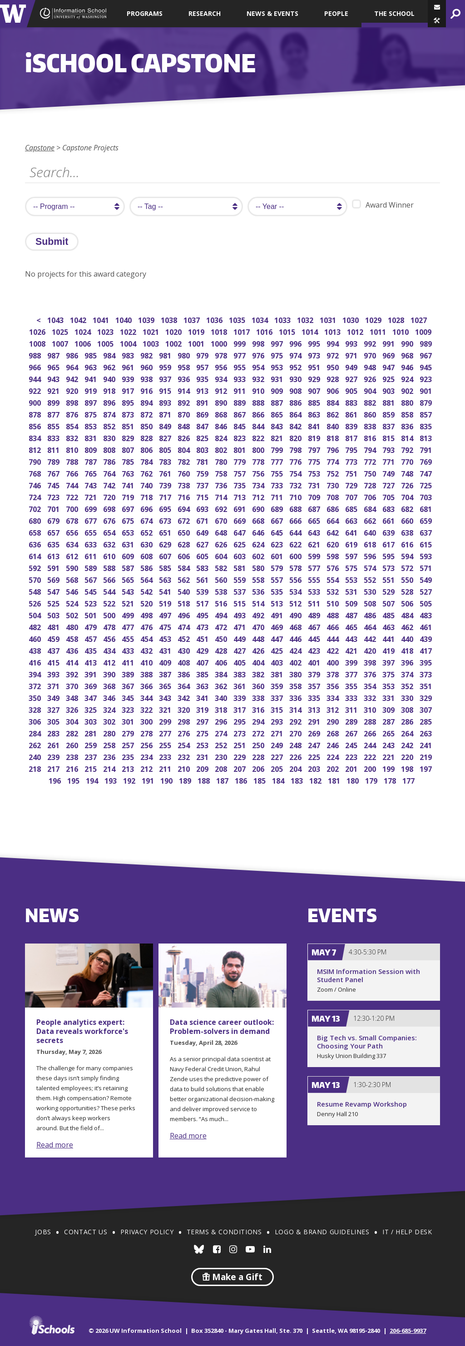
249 (277, 744)
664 (333, 520)
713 (240, 496)
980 (184, 354)
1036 (215, 319)
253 (203, 744)
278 (147, 732)
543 (128, 591)
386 (184, 673)
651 (165, 532)
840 (333, 425)
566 (110, 579)
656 (72, 532)
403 (277, 662)
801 (240, 449)
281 (91, 732)
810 (72, 449)
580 (259, 567)
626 (221, 543)
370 (72, 685)
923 (426, 378)
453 (165, 638)
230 (221, 756)
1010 (401, 331)
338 (259, 697)
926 (370, 378)
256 (147, 744)
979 (203, 354)
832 (72, 437)
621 (314, 543)
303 (91, 721)
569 (54, 579)
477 (128, 626)
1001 (197, 343)
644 (296, 532)
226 (296, 756)
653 (128, 532)
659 (426, 520)
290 (333, 721)
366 (147, 685)
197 (426, 768)
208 (221, 768)
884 (333, 402)
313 (314, 709)
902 (408, 390)
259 (91, 744)
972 (333, 354)
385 (203, 673)
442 (370, 638)
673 (165, 520)
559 (240, 579)
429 (203, 650)
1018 (219, 331)
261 (54, 744)
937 (165, 378)
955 (240, 366)
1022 (128, 331)
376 (370, 673)
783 (165, 461)
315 (277, 709)
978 (221, 354)
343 (165, 697)
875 (91, 413)
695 (165, 508)
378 (333, 673)
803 (203, 449)
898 (72, 402)
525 (54, 602)
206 (259, 768)
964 (72, 366)
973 (314, 354)
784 (147, 461)
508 (370, 602)
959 (165, 366)
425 (277, 650)
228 (259, 756)
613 (54, 555)
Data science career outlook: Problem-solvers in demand (222, 1026)
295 (240, 721)
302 (110, 721)
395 (426, 662)
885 (314, 402)
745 (54, 484)
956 (221, 366)
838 (370, 425)
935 (203, 378)
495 (203, 614)
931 (277, 378)
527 (426, 591)
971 (352, 354)
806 (147, 449)
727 (389, 484)
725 (426, 484)
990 (408, 343)
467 (314, 626)
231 (203, 756)
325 (91, 709)
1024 (83, 331)
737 (203, 484)
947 (389, 366)
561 (203, 579)
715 (203, 496)
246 (333, 744)
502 (72, 614)
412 (110, 662)
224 (333, 756)
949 (352, 366)
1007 (60, 343)
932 (259, 378)
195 (74, 780)
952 (296, 366)
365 (165, 685)
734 (259, 484)
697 (128, 508)
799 (277, 449)
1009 (424, 331)
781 (203, 461)
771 (389, 461)
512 (296, 602)
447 (277, 638)
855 (54, 425)
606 (184, 555)
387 (165, 673)
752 (333, 473)
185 (260, 780)
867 (240, 413)
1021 (151, 331)
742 (110, 484)
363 (203, 685)
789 (54, 461)
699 (91, 508)
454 (147, 638)
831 (91, 437)
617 (389, 543)
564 (147, 579)
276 (184, 732)
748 (408, 473)
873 (128, 413)
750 (370, 473)
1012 (355, 331)
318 (221, 709)
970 (370, 354)
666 (296, 520)
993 (352, 343)
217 (54, 768)
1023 (106, 331)
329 (426, 697)
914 (184, 390)
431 (165, 650)
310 (370, 709)
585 (165, 567)
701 (54, 508)
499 (128, 614)
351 (426, 685)
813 (426, 437)
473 (203, 626)
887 (277, 402)
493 (240, 614)
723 (54, 496)
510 (333, 602)
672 (184, 520)
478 (110, 626)
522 (110, 602)
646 (259, 532)
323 (128, 709)
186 (241, 780)
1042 (78, 319)
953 (277, 366)
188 (204, 780)
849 (165, 425)
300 (147, 721)
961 (128, 366)
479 (91, 626)
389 (128, 673)
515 (240, 602)
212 (147, 768)
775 (314, 461)
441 (389, 638)
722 (72, 496)
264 (408, 732)
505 (426, 602)
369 (91, 685)
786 (110, 461)
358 (296, 685)
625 (240, 543)
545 (91, 591)
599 (314, 555)
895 (128, 402)
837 (389, 425)
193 (111, 780)
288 (370, 721)
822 (259, 437)
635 (54, 543)
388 (147, 673)
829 (128, 437)
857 (426, 413)
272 (259, 732)
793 (389, 449)
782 (184, 461)
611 (91, 555)
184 (279, 780)
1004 (128, 343)
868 (221, 413)
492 (259, 614)
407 (203, 662)
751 (352, 473)
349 (54, 697)
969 (389, 354)
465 (352, 626)
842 (296, 425)
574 (370, 567)
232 (184, 756)
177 (409, 780)
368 (110, 685)
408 (184, 662)
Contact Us (85, 1231)
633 (91, 543)
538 (221, 591)
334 (333, 697)
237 (91, 756)
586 (147, 567)
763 (128, 473)
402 (296, 662)
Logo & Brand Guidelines (322, 1231)
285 (426, 721)
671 (203, 520)
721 (91, 496)
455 (128, 638)
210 (184, 768)
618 (370, 543)
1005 (106, 343)
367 (128, 685)
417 (426, 650)
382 (259, 673)
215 (91, 768)
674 (147, 520)
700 (72, 508)
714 (221, 496)
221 (389, 756)
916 (147, 390)
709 (314, 496)
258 (110, 744)
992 (370, 343)
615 (426, 543)
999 (240, 343)
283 (54, 732)
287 (389, 721)
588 (110, 567)
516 (221, 602)
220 (408, 756)
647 (240, 532)
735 (240, 484)
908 (296, 390)
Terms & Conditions (224, 1231)
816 (370, 437)
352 (408, 685)
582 (221, 567)
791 (426, 449)
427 (240, 650)
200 (370, 768)
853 (91, 425)
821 (277, 437)
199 (389, 768)
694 (184, 508)
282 (72, 732)
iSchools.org (51, 1325)
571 (426, 567)
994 (333, 343)
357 (314, 685)
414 (72, 662)
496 (184, 614)
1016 (265, 331)
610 (110, 555)
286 (408, 721)
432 (147, 650)
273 (240, 732)
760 (184, 473)
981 (165, 354)
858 (408, 413)
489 (314, 614)
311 (352, 709)
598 (333, 555)
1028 (396, 319)
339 (240, 697)
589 (91, 567)
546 (72, 591)
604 (221, 555)
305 (54, 721)
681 (426, 508)
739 (165, 484)
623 (277, 543)
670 (221, 520)
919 (91, 390)
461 (426, 626)
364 (184, 685)
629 (165, 543)
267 (352, 732)
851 (128, 425)
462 (408, 626)
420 (370, 650)
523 (91, 602)
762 (147, 473)
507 (389, 602)
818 (333, 437)
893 (165, 402)
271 (277, 732)
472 (221, 626)
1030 (351, 319)
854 (72, 425)
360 (259, 685)
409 (165, 662)
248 (296, 744)
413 (91, 662)
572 (408, 567)
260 (72, 744)
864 (296, 413)
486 (370, 614)
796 (333, 449)
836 (408, 425)
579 (277, 567)
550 (408, 579)
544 (110, 591)
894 (147, 402)
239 (54, 756)
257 (128, 744)
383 (240, 673)
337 (277, 697)
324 (110, 709)
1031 (328, 319)
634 (72, 543)
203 (314, 768)
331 (389, 697)
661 (389, 520)
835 (426, 425)
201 (352, 768)
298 (184, 721)
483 (426, 614)
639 (389, 532)
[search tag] (186, 206)
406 (221, 662)
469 (277, 626)
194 (92, 780)
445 (314, 638)
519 (165, 602)
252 (221, 744)
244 (370, 744)
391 (91, 673)
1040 (124, 319)
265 (389, 732)
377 (352, 673)
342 (184, 697)
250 (259, 744)
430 (184, 650)
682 (408, 508)
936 (184, 378)
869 (203, 413)
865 (277, 413)
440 (408, 638)
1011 (378, 331)
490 (296, 614)
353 (389, 685)
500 (110, 614)
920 (72, 390)
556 (296, 579)
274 (221, 732)
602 (259, 555)
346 (110, 697)
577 (314, 567)
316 (259, 709)
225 (314, 756)
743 (91, 484)
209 (203, 768)
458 (72, 638)
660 (408, 520)
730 (333, 484)
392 (72, 673)
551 (389, 579)
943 (54, 378)
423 (314, 650)
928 (333, 378)
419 (389, 650)
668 (259, 520)
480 (72, 626)
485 (389, 614)
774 (333, 461)
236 (110, 756)
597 (352, 555)
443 (352, 638)
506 (408, 602)
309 (389, 709)
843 (277, 425)
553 (352, 579)
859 (389, 413)
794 (370, 449)
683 (389, 508)
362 (221, 685)
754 (296, 473)
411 (128, 662)
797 (314, 449)
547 (54, 591)
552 (370, 579)
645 (277, 532)
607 (165, 555)
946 (408, 366)
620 (333, 543)
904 (370, 390)
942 (72, 378)
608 (147, 555)
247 (314, 744)
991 (389, 343)
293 (277, 721)
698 (110, 508)
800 (259, 449)
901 (426, 390)
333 (352, 697)
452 (184, 638)
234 (147, 756)
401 (314, 662)
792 (408, 449)
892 (184, 402)
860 (370, 413)
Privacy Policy (146, 1231)
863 (314, 413)
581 (240, 567)
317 (240, 709)
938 (147, 378)
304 (72, 721)
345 (128, 697)
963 (91, 366)
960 (147, 366)
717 (165, 496)
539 (203, 591)
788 (72, 461)
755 (277, 473)
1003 (151, 343)
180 (353, 780)
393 (54, 673)
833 (54, 437)
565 (128, 579)
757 (240, 473)
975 (277, 354)
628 (184, 543)
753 (314, 473)
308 (408, 709)
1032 (306, 319)
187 (223, 780)
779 (240, 461)
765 (91, 473)
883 (352, 402)
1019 (197, 331)
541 (165, 591)
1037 (192, 319)
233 (165, 756)
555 (314, 579)
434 (110, 650)
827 (165, 437)
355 (352, 685)
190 (167, 780)
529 (389, 591)
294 (259, 721)
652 (147, 532)
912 (221, 390)
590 (72, 567)
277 (165, 732)
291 (314, 721)
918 (110, 390)
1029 (374, 319)
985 (91, 354)
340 (221, 697)
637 (426, 532)
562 (184, 579)
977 (240, 354)
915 (165, 390)
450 (221, 638)
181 (334, 780)
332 (370, 697)
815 (389, 437)
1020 (174, 331)
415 (54, 662)
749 (389, 473)
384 (221, 673)
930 (296, 378)
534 (296, 591)
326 (72, 709)
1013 (333, 331)
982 (147, 354)
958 (184, 366)
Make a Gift (232, 1277)
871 (165, 413)
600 (296, 555)
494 (221, 614)
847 (203, 425)
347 (91, 697)
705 (389, 496)
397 (389, 662)
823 (240, 437)
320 (184, 709)
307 (426, 709)
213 (128, 768)
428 (221, 650)
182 (316, 780)
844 (259, 425)
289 (352, 721)
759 (203, 473)
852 (110, 425)
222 (370, 756)
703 (426, 496)
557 (277, 579)
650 (184, 532)
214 (110, 768)
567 (91, 579)
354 (370, 685)
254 (184, 744)
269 (314, 732)
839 (352, 425)
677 (91, 520)
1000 (219, 343)
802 (221, 449)
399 (352, 662)
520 (147, 602)
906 (333, 390)
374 (408, 673)
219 (426, 756)
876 (72, 413)
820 (296, 437)
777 (277, 461)
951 (314, 366)
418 (408, 650)
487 (352, 614)
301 (128, 721)
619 (352, 543)
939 (128, 378)
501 (91, 614)
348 (72, 697)
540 (184, 591)
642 (333, 532)
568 (72, 579)
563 (165, 579)
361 (240, 685)
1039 (147, 319)
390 (110, 673)
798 (296, 449)
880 (408, 402)
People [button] (336, 13)
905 (352, 390)
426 (259, 650)
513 (277, 602)
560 (221, 579)
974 (296, 354)
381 (277, 673)
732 (296, 484)
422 (333, 650)
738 (184, 484)
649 (203, 532)
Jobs (43, 1231)
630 (147, 543)
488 (333, 614)
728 (370, 484)
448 (259, 638)
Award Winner (383, 204)
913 (203, 390)
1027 (419, 319)
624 (259, 543)
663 (352, 520)
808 (110, 449)
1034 (260, 319)
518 (184, 602)
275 (203, 732)
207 (240, 768)
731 (314, 484)
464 (370, 626)
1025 (60, 331)
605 (203, 555)
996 (296, 343)
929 (314, 378)
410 (147, 662)
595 (389, 555)
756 (259, 473)
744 (72, 484)
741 (128, 484)
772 (370, 461)
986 (72, 354)
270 (296, 732)
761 (165, 473)
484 (408, 614)
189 (185, 780)
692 (221, 508)
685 (352, 508)
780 (221, 461)
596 (370, 555)
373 (426, 673)
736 (221, 484)
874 (110, 413)
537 (240, 591)
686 (333, 508)
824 (221, 437)
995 (314, 343)
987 (54, 354)
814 (408, 437)
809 (91, 449)
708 (333, 496)
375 (389, 673)
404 (259, 662)
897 (91, 402)
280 (110, 732)
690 (259, 508)
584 (184, 567)
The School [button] (394, 13)
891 (203, 402)
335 (314, 697)
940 (110, 378)
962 (110, 366)
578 (296, 567)
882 (370, 402)
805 (165, 449)
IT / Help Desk (407, 1231)
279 (128, 732)
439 (426, 638)
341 (203, 697)
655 (91, 532)
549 (426, 579)
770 (408, 461)
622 (296, 543)
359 (277, 685)
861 (352, 413)
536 (259, 591)
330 (408, 697)
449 (240, 638)
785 (128, 461)
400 (333, 662)
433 (128, 650)
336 (296, 697)
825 (203, 437)
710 (296, 496)
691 (240, 508)
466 (333, 626)
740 (147, 484)
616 (408, 543)
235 (128, 756)
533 (314, 591)
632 (110, 543)
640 (370, 532)
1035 (237, 319)
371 (54, 685)
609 (128, 555)
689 (277, 508)
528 (408, 591)
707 (352, 496)
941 (91, 378)
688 (296, 508)
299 (165, 721)
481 (54, 626)
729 (352, 484)
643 (314, 532)
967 (426, 354)
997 (277, 343)
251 (240, 744)
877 (54, 413)
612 (72, 555)
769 (426, 461)
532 (333, 591)
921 (54, 390)
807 (128, 449)
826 (184, 437)
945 (426, 366)
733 (277, 484)
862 (333, 413)
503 (54, 614)
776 (296, 461)
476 (147, 626)
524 (72, 602)
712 (259, 496)
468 (296, 626)
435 (91, 650)
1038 (169, 319)
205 (277, 768)
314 (296, 709)
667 (277, 520)
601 (277, 555)
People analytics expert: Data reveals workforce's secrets (82, 1031)
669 (240, 520)
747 (426, 473)
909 (277, 390)
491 (277, 614)
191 (148, 780)
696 (147, 508)
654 (110, 532)
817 (352, 437)
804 (184, 449)
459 (54, 638)
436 (72, 650)
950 (333, 366)
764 (110, 473)
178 (390, 780)
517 (203, 602)
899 (54, 402)
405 (240, 662)
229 (240, 756)
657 (54, 532)
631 (128, 543)
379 (314, 673)
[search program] (75, 206)
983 (128, 354)
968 (408, 354)
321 (165, 709)
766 (72, 473)
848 (184, 425)
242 (408, 744)
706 (370, 496)
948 (370, 366)
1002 (174, 343)
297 (203, 721)
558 (259, 579)
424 (296, 650)
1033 (283, 319)
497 (165, 614)
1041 (101, 319)
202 (333, 768)
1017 (242, 331)
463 (389, 626)
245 (352, 744)
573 (389, 567)
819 (314, 437)
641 (352, 532)
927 (352, 378)
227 (277, 756)
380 (296, 673)
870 (184, 413)
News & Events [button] (272, 13)
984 (110, 354)
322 (147, 709)
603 (240, 555)
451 (203, 638)
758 (221, 473)
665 (314, 520)
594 (408, 555)
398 (370, 662)
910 (259, 390)
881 (389, 402)
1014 (310, 331)
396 (408, 662)
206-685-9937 (408, 1330)
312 (333, 709)
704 (408, 496)
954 (259, 366)
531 (352, 591)
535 (277, 591)
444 (333, 638)
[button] (437, 20)
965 (54, 366)
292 (296, 721)
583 (203, 567)
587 (128, 567)
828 (147, 437)
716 (184, 496)
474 (184, 626)
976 (259, 354)
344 (147, 697)
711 (277, 496)
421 (352, 650)
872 (147, 413)
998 (259, 343)
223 (352, 756)
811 (54, 449)
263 (426, 732)
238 (72, 756)
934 (221, 378)
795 (352, 449)
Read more (54, 1145)
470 (259, 626)
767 (54, 473)
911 (240, 390)
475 (165, 626)
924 (408, 378)
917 (128, 390)
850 (147, 425)
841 (314, 425)
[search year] (297, 206)
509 (352, 602)
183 (297, 780)
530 (370, 591)
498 (147, 614)
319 (203, 709)
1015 (287, 331)
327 (54, 709)
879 (426, 402)
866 (259, 413)
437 (54, 650)
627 (203, 543)
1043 (56, 319)
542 (147, 591)
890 (221, 402)
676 (110, 520)
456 (110, 638)
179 (372, 780)
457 (91, 638)
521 (128, 602)
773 (352, 461)
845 (240, 425)
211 (165, 768)
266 (370, 732)
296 (221, 721)
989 (426, 343)
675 (128, 520)
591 (54, 567)
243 (389, 744)
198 (408, 768)
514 (259, 602)
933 (240, 378)
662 (370, 520)
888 (259, 402)
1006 (83, 343)
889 (240, 402)
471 (240, 626)
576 (333, 567)
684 (370, 508)
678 (72, 520)
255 (165, 744)
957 (203, 366)
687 (314, 508)
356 (333, 685)
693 (203, 508)
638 (408, 532)
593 (426, 555)
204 (296, 768)
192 (130, 780)
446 (296, 638)
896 (110, 402)
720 (110, 496)
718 (147, 496)
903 (389, 390)
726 (408, 484)
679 (54, 520)
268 (333, 732)
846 (221, 425)
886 (296, 402)
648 (221, 532)
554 (333, 579)
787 (91, 461)
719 (128, 496)
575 (352, 567)
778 (259, 461)
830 (110, 437)
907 (314, 390)
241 (426, 744)
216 (72, 768)
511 (314, 602)
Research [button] (204, 13)
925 (389, 378)
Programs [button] (145, 13)
